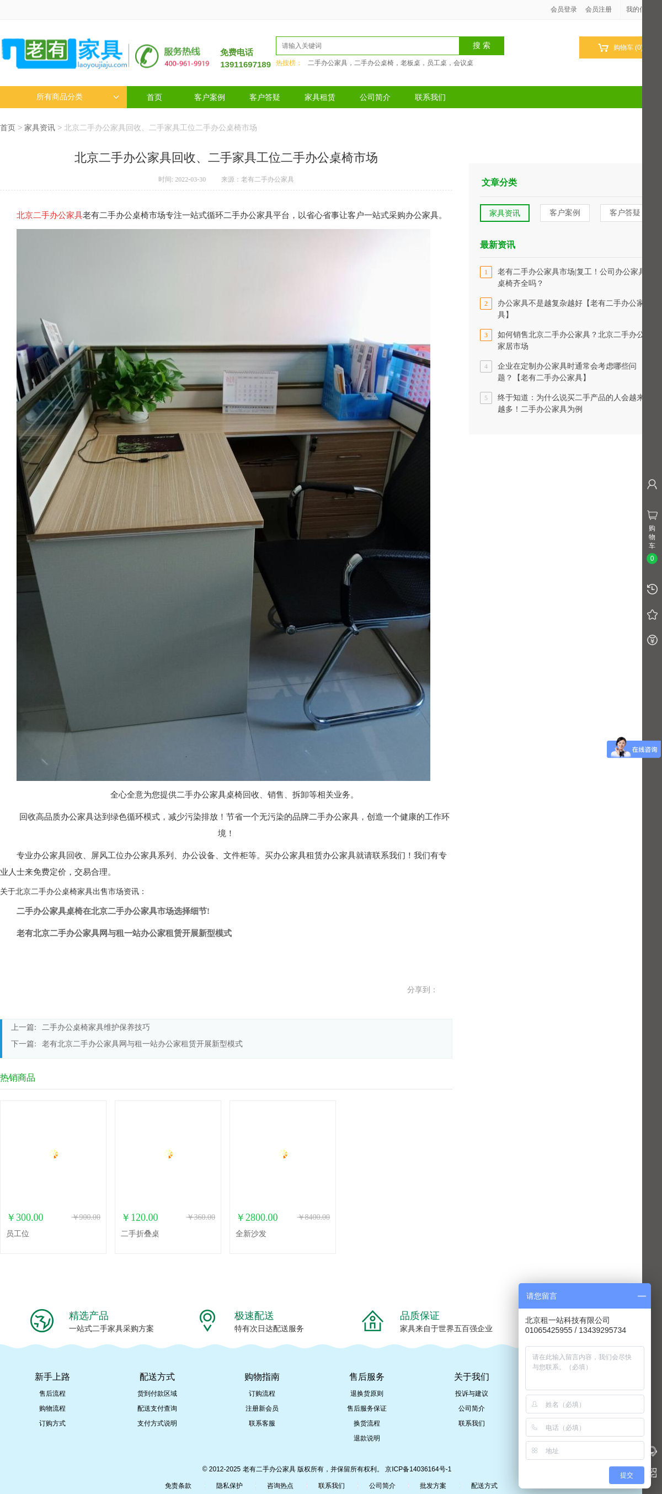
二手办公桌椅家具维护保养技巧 (96, 1027)
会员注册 (598, 9)
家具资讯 (39, 127)
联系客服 (262, 1423)
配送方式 (484, 1486)
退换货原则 (366, 1393)
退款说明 (367, 1438)
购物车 (620, 48)
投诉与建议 (471, 1393)
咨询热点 (280, 1486)
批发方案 (433, 1486)
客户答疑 (264, 97)
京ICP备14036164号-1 (418, 1469)
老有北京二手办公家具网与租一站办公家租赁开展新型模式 (142, 1044)
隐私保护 (229, 1486)
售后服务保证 (367, 1408)
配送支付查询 (157, 1408)
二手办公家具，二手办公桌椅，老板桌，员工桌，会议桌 (390, 63)
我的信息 (643, 9)
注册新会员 (262, 1408)
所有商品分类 (77, 97)
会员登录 (564, 9)
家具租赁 (320, 97)
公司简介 (375, 97)
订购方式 (52, 1423)
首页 (154, 97)
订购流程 (262, 1393)
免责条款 (178, 1486)
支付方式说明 (157, 1423)
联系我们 (430, 97)
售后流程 (52, 1393)
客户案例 (209, 97)
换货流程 (367, 1423)
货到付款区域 (157, 1393)
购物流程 (52, 1408)
